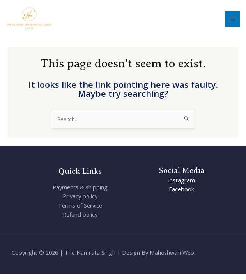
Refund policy (80, 214)
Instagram (181, 180)
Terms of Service (80, 205)
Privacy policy (80, 196)
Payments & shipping (80, 187)
